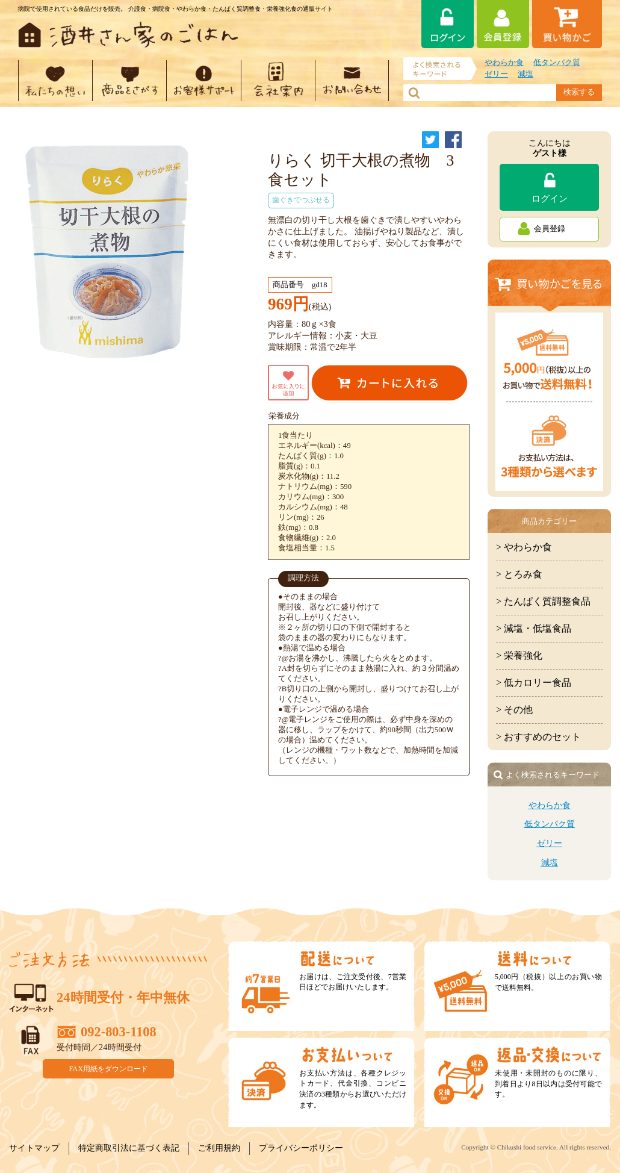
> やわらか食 (524, 547)
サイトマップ (34, 1148)
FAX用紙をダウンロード (109, 1068)
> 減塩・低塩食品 (533, 628)
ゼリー (496, 74)
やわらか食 (504, 62)
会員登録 (549, 229)
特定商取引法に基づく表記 (128, 1148)
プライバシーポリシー (301, 1148)
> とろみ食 (519, 574)
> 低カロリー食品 (533, 682)
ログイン (550, 198)
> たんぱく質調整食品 (543, 601)
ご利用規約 (219, 1148)
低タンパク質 (556, 62)
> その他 (514, 710)
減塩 (525, 74)
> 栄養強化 (519, 655)
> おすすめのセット (538, 737)
